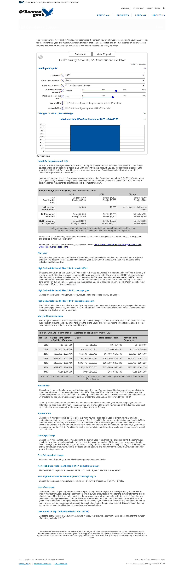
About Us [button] (158, 15)
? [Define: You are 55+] (62, 103)
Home (149, 26)
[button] (164, 8)
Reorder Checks (153, 8)
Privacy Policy (24, 564)
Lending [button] (140, 15)
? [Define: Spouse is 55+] (62, 108)
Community (125, 8)
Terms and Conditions (42, 564)
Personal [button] (103, 15)
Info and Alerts (139, 8)
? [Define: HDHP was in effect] (62, 85)
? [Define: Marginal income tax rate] (62, 96)
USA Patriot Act (61, 564)
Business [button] (123, 15)
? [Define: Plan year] (62, 75)
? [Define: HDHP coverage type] (62, 80)
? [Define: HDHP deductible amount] (62, 90)
